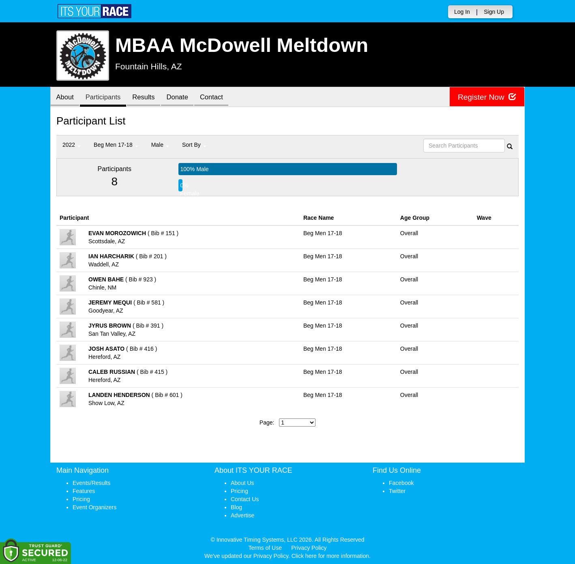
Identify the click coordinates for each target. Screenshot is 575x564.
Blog (236, 507)
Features (84, 491)
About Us (242, 483)
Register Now (485, 97)
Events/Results (91, 483)
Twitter (397, 491)
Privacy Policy (308, 548)
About (66, 97)
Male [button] (160, 145)
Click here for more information (330, 556)
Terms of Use (265, 548)
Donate (183, 97)
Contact (218, 97)
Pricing (81, 499)
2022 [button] (71, 145)
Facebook (401, 483)
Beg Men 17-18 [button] (116, 145)
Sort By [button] (194, 145)
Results (147, 97)
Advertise (242, 515)
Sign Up (494, 12)
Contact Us (245, 499)
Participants (105, 97)
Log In (462, 12)
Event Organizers (94, 507)
